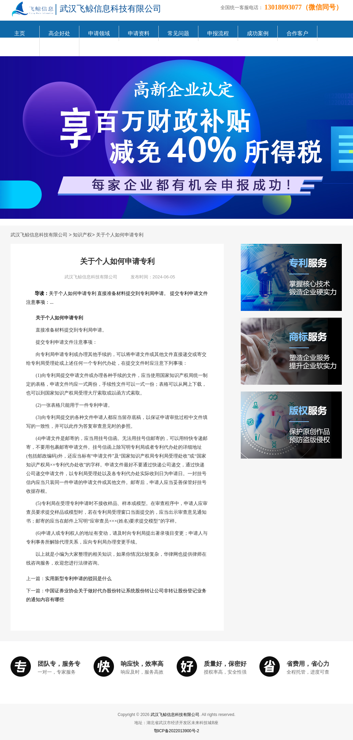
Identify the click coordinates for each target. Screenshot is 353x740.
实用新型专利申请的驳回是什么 (78, 578)
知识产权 (82, 234)
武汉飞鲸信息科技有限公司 (39, 234)
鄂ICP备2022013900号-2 (176, 730)
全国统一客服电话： (241, 7)
